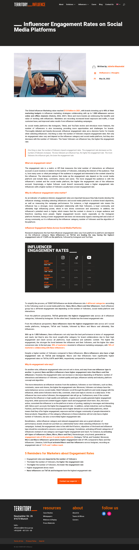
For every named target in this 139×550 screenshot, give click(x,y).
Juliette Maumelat (115, 66)
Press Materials (49, 523)
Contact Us (109, 4)
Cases (94, 4)
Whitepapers (47, 516)
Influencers (82, 4)
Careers (75, 520)
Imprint (41, 541)
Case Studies (48, 513)
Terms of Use (18, 541)
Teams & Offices (78, 516)
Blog (101, 4)
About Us (76, 513)
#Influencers (104, 73)
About (61, 4)
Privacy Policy (31, 541)
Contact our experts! (68, 481)
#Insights (115, 73)
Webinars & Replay (50, 520)
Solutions (69, 4)
